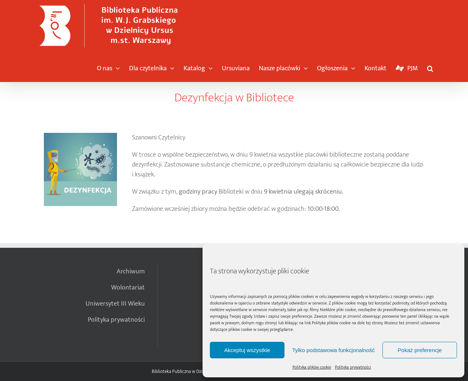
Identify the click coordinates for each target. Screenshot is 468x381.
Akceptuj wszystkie (247, 350)
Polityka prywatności (353, 367)
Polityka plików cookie (331, 322)
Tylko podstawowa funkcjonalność (333, 350)
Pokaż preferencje (420, 350)
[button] (430, 66)
